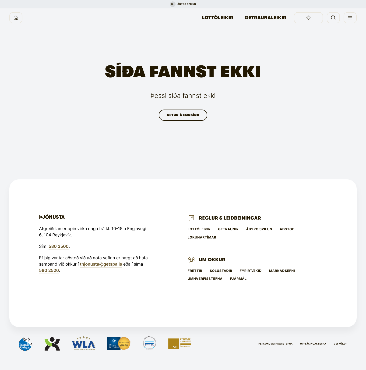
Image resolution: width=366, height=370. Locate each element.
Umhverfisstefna (205, 279)
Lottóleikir (217, 17)
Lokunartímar (202, 237)
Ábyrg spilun (259, 229)
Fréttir (195, 271)
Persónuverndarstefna (275, 343)
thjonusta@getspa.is (101, 264)
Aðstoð (287, 229)
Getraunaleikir (265, 17)
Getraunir (228, 229)
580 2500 (59, 246)
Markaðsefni (282, 271)
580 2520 (49, 270)
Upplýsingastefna (313, 343)
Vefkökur (340, 343)
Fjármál (238, 279)
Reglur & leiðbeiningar (230, 218)
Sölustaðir (221, 271)
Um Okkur (212, 259)
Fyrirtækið (251, 271)
